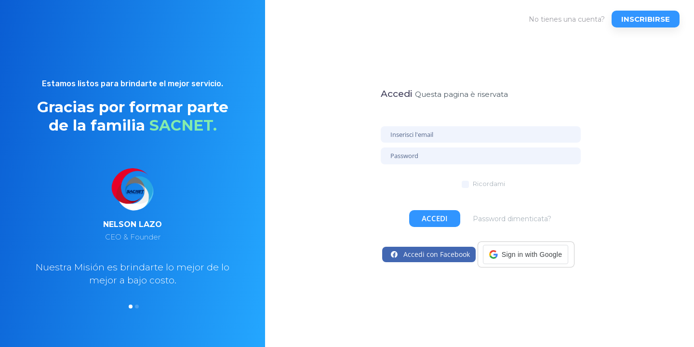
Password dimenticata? (512, 218)
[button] (525, 254)
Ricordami (489, 183)
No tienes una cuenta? (567, 19)
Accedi (435, 218)
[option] (132, 242)
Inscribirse (645, 19)
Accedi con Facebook (430, 254)
